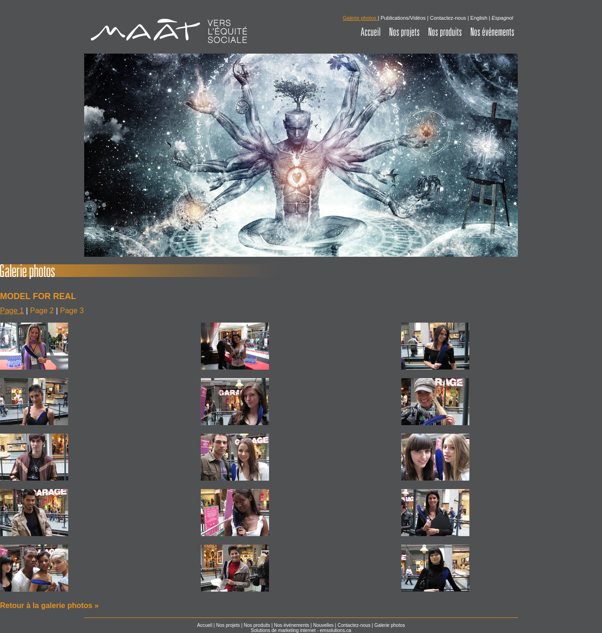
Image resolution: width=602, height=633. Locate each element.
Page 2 (42, 311)
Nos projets (228, 625)
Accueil (204, 625)
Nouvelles (323, 625)
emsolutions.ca (335, 630)
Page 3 (72, 311)
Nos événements (291, 625)
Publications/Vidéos (403, 18)
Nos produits (257, 625)
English (478, 18)
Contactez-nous (448, 18)
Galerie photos (389, 625)
